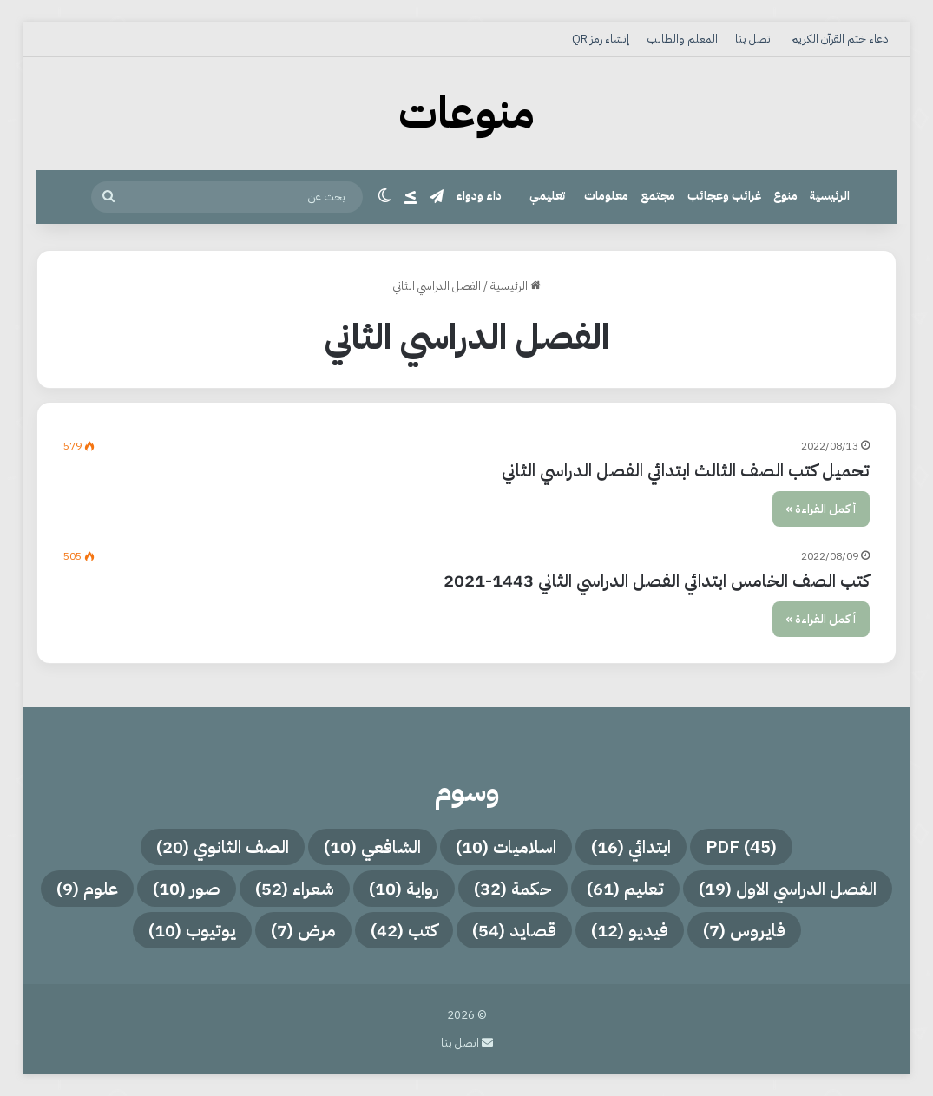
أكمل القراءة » (821, 509)
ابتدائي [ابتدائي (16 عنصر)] (631, 847)
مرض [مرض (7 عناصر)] (303, 930)
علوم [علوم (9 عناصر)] (87, 889)
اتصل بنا (754, 38)
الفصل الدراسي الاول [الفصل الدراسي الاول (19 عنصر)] (788, 889)
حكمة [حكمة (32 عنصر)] (513, 889)
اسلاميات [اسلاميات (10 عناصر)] (506, 847)
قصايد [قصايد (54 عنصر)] (514, 930)
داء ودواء (479, 196)
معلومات (606, 196)
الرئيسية (830, 196)
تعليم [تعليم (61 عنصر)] (625, 889)
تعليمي (547, 196)
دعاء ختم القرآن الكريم (839, 38)
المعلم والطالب (682, 38)
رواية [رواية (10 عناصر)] (404, 889)
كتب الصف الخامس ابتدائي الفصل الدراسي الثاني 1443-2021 (657, 581)
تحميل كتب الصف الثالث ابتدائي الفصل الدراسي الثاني (686, 470)
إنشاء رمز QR (600, 38)
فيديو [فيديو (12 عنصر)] (629, 930)
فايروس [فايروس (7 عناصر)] (744, 930)
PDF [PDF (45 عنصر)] (741, 847)
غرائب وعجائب (724, 196)
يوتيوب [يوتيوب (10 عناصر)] (192, 930)
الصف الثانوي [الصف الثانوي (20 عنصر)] (222, 847)
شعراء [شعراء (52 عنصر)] (294, 889)
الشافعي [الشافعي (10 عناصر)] (372, 847)
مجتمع (658, 196)
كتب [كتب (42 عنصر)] (404, 930)
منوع (785, 196)
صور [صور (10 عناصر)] (186, 889)
